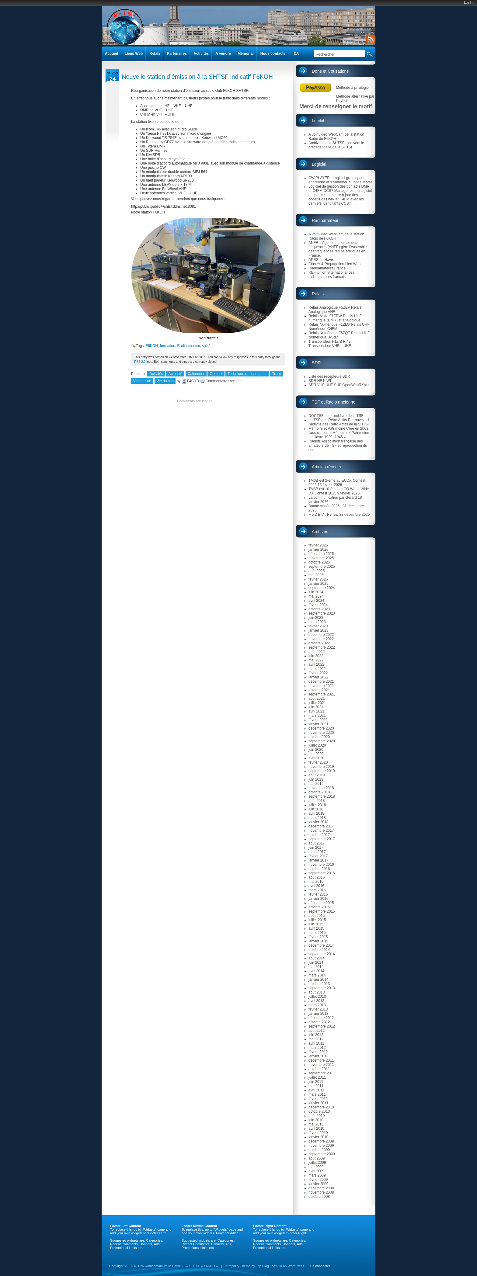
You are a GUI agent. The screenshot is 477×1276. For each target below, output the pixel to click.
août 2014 (316, 958)
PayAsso (315, 87)
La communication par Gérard (332, 497)
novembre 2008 (321, 1192)
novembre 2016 (321, 864)
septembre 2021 (321, 694)
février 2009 (318, 1179)
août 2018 (316, 801)
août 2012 (316, 1030)
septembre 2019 (321, 771)
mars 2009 (317, 1175)
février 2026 (318, 545)
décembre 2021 (321, 681)
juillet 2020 (317, 745)
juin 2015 (315, 924)
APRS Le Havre (321, 260)
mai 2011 (315, 1086)
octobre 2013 (319, 984)
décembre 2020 (321, 728)
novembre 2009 (321, 1145)
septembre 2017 (321, 839)
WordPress (296, 1266)
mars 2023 (317, 622)
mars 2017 (317, 852)
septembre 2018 (321, 796)
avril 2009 (316, 1171)
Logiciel (319, 164)
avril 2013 (316, 1001)
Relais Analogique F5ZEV (329, 307)
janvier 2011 (318, 1103)
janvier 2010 (318, 1137)
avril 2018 (316, 813)
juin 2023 (315, 617)
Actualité (175, 374)
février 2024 (318, 605)
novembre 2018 (321, 788)
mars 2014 (317, 975)
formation (167, 346)
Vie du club (142, 381)
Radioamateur (188, 346)
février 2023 (318, 626)
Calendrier (196, 374)
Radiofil (314, 441)
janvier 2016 (318, 898)
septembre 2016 (321, 873)
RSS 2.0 (139, 361)
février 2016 (318, 894)
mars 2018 (317, 818)
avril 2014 (316, 971)
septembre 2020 (321, 741)
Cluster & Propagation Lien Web (334, 264)
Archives (320, 531)
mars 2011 (317, 1094)
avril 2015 (316, 928)
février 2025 (318, 579)
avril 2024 (316, 600)
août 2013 (316, 992)
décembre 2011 (321, 1060)
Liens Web (134, 53)
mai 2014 (315, 967)
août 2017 (316, 843)
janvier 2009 (318, 1184)
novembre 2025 (321, 558)
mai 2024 (315, 596)
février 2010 (318, 1133)
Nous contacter (273, 53)
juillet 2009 (317, 1162)
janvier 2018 (318, 822)
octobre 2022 (319, 643)
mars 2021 (317, 715)
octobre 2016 (319, 869)
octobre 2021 (319, 690)
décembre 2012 (321, 1018)
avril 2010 (316, 1128)
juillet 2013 (317, 996)
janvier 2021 (318, 724)
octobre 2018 (319, 792)
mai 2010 (315, 1124)
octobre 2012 (319, 1022)
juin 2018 (315, 809)
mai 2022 (315, 660)
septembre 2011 (321, 1073)
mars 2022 (317, 669)
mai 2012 (315, 1039)
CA (296, 53)
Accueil (111, 53)
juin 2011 (315, 1082)
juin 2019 (315, 779)
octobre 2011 (319, 1069)
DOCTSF (315, 416)
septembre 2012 (321, 1026)
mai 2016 (315, 881)
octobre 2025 (319, 562)
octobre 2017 (319, 835)
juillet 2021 (317, 703)
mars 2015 (317, 933)
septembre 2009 (321, 1154)
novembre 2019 (321, 767)
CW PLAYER (319, 178)
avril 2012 (316, 1043)
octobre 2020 (319, 737)
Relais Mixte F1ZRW (325, 316)
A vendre (223, 53)
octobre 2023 (319, 609)
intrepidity (232, 1266)
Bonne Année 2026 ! (325, 506)
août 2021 (316, 698)
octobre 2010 (319, 1111)
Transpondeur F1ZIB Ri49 (329, 341)
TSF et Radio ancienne (333, 402)
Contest (216, 374)
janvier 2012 (318, 1056)
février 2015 (318, 937)
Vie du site (165, 381)
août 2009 (316, 1158)
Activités (156, 374)
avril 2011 (316, 1090)
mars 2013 (317, 1005)
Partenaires (177, 53)
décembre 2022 (321, 635)
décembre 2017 (321, 826)
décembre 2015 (321, 903)
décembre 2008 (321, 1188)
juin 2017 (315, 847)
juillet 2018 (317, 805)
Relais (318, 293)
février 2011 (318, 1099)
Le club (319, 120)
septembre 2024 (321, 588)
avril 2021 (316, 711)
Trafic (276, 374)
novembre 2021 (321, 686)
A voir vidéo (317, 134)
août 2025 (316, 571)
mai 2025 (315, 575)
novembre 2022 (321, 639)
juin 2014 (315, 962)
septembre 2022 (321, 647)
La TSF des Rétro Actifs (327, 420)
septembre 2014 (321, 954)
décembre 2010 (321, 1107)
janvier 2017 (318, 860)
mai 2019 (315, 784)
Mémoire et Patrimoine (326, 428)
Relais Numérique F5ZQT (329, 333)
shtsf (206, 346)
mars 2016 (317, 890)
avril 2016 (316, 886)
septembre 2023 (321, 613)
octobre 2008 (319, 1197)
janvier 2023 (318, 630)
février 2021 (318, 720)
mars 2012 (317, 1047)
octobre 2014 (319, 950)
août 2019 (316, 775)
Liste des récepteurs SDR (329, 376)
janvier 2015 (318, 941)
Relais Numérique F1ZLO (329, 324)
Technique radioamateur (247, 374)
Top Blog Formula (269, 1266)
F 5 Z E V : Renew (323, 514)
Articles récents (326, 466)
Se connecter (320, 1266)
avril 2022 (316, 664)
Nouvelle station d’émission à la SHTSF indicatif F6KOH (197, 76)
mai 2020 (315, 754)
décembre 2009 (321, 1141)
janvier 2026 (318, 549)
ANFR (313, 243)
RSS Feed (370, 39)
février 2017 (318, 856)
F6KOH (152, 346)
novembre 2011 (321, 1065)
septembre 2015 (321, 911)
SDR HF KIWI (319, 381)
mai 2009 (315, 1167)
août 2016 (316, 877)
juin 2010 (315, 1120)
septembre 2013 (321, 988)
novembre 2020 (321, 732)
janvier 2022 (318, 677)
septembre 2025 (321, 566)
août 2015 (316, 916)
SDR (316, 362)
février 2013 (318, 1009)
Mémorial (246, 53)
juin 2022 (315, 656)
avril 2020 (316, 758)
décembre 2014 (321, 945)
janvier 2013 (318, 1013)
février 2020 (318, 762)
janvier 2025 (318, 583)
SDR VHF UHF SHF (324, 385)
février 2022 (318, 673)
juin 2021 (315, 707)
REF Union (317, 272)
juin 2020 (315, 749)
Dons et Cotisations (330, 71)
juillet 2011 (317, 1077)
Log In (468, 2)
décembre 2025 (321, 554)
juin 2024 (315, 592)
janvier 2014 (318, 979)
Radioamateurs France (327, 268)
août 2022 (316, 652)
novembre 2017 (321, 830)
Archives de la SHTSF (326, 143)
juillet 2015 (317, 920)
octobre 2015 (319, 907)
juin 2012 (315, 1035)
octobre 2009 (319, 1150)
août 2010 (316, 1116)
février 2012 (318, 1052)
